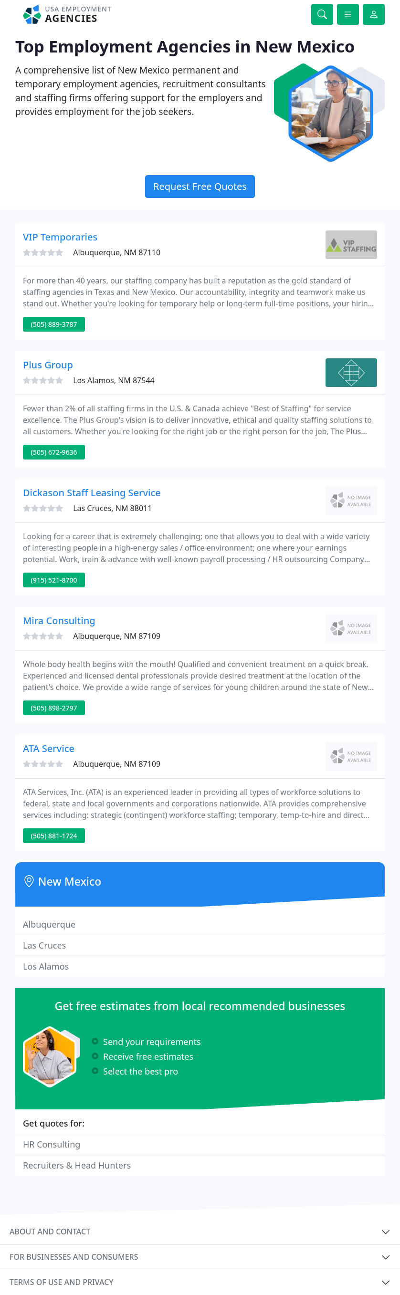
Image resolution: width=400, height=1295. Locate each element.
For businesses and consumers (74, 1257)
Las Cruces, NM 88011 (112, 508)
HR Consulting (51, 1144)
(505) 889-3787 (54, 324)
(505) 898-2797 (54, 707)
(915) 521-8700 (54, 580)
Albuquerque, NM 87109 (116, 636)
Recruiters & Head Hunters (77, 1165)
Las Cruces (44, 945)
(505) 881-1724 (54, 835)
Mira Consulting (59, 620)
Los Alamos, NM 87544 (114, 380)
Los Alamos (46, 966)
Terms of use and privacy (62, 1282)
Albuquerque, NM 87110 (116, 252)
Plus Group (48, 364)
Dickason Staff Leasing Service (92, 492)
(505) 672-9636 (54, 452)
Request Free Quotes (200, 186)
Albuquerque (49, 924)
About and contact (50, 1231)
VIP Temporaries (60, 236)
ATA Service (48, 748)
